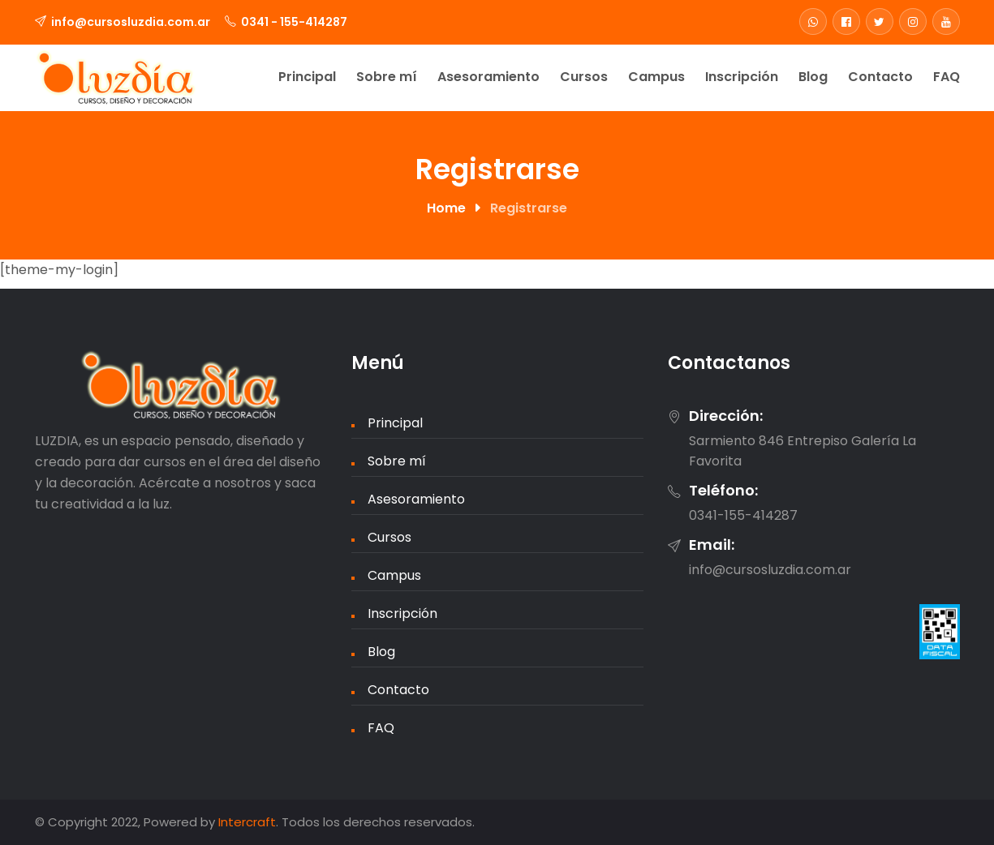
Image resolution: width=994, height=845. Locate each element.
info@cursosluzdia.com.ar (130, 22)
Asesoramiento (488, 76)
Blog (813, 76)
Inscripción (741, 76)
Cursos (584, 76)
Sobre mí (386, 76)
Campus (656, 76)
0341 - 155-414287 (294, 22)
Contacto (880, 76)
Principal (307, 76)
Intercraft (247, 821)
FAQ (946, 76)
